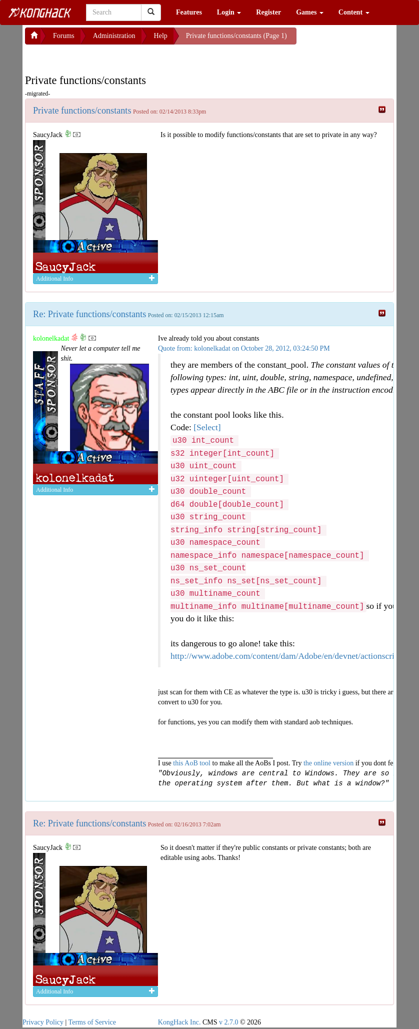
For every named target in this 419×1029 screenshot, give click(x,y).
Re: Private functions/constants (89, 314)
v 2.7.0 (228, 1022)
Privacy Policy (43, 1022)
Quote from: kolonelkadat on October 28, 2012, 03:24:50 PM (244, 348)
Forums (63, 36)
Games (310, 12)
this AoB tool (191, 763)
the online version (330, 763)
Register (268, 12)
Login (229, 12)
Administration (114, 36)
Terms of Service (92, 1022)
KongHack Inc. (179, 1022)
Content (354, 12)
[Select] (207, 427)
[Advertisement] (105, 57)
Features (189, 12)
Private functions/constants (82, 111)
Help (161, 36)
